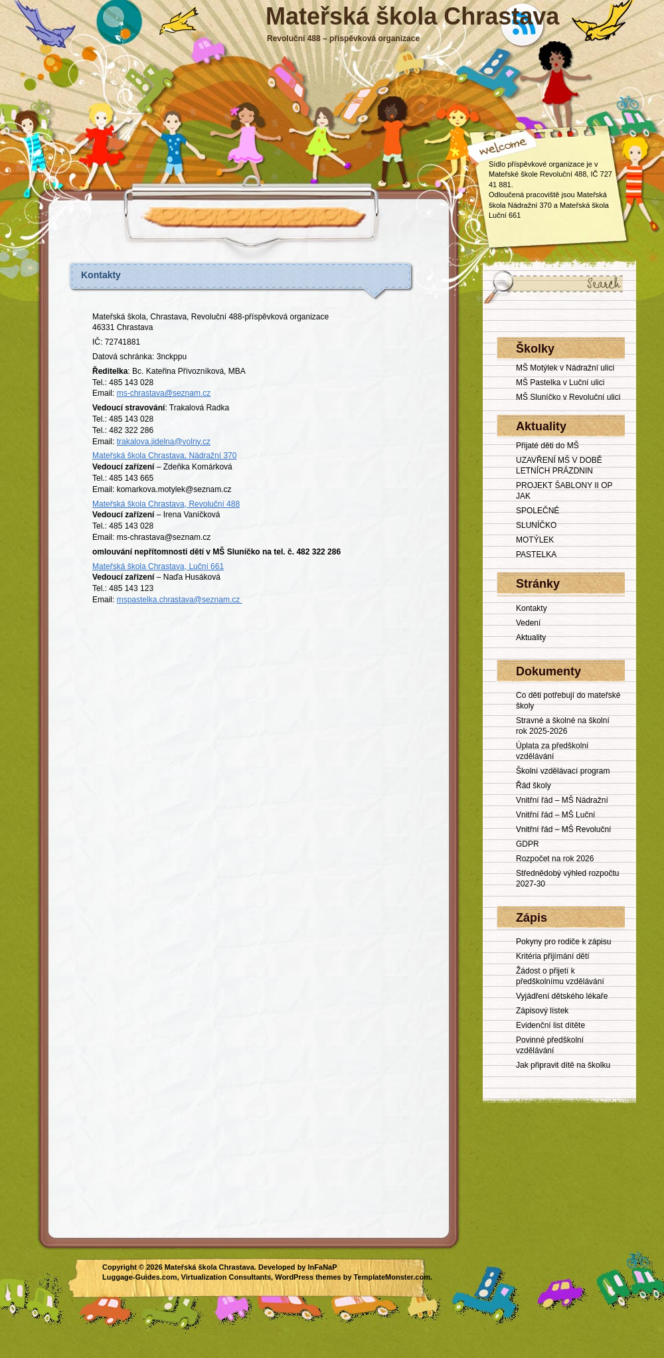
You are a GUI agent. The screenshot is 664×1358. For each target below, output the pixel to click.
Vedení (528, 623)
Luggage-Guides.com (139, 1277)
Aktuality (531, 637)
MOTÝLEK (535, 540)
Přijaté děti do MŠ (547, 445)
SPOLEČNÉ (537, 510)
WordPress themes (308, 1277)
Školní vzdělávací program (563, 771)
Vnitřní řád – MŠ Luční (555, 814)
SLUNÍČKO (536, 525)
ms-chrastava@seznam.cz (164, 393)
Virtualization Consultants (226, 1277)
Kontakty (101, 275)
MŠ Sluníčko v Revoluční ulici (568, 397)
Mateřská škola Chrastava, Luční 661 (158, 566)
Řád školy (533, 785)
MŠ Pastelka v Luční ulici (560, 382)
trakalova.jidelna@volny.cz (163, 441)
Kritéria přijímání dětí (553, 956)
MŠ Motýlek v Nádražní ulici (565, 368)
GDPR (527, 844)
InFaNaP (322, 1267)
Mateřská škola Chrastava (412, 16)
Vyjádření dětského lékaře (562, 996)
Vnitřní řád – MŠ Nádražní (562, 800)
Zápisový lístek (542, 1010)
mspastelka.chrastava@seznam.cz (179, 599)
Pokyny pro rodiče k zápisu (563, 941)
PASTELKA (536, 554)
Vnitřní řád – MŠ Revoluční (563, 829)
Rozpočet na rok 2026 (555, 858)
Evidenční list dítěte (550, 1025)
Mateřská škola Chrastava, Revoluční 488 (166, 504)
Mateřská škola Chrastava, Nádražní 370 (164, 455)
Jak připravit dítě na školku (563, 1065)
